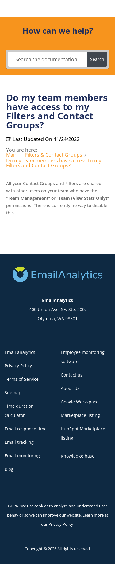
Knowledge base (77, 456)
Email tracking (19, 442)
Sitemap (13, 392)
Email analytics (20, 352)
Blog (9, 469)
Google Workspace (79, 402)
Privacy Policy (18, 366)
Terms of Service (22, 379)
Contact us (71, 375)
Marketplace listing (80, 415)
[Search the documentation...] (47, 59)
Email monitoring (22, 455)
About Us (70, 388)
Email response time (26, 429)
